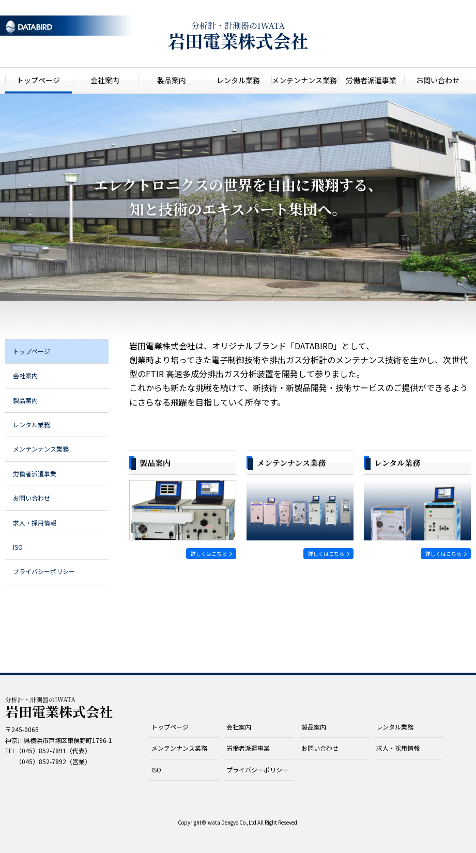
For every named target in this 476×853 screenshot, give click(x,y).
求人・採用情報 (34, 522)
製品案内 (171, 80)
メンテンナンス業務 (304, 80)
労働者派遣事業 (371, 80)
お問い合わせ (437, 80)
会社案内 (104, 80)
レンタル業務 (238, 80)
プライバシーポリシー (44, 571)
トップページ (38, 80)
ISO (18, 546)
